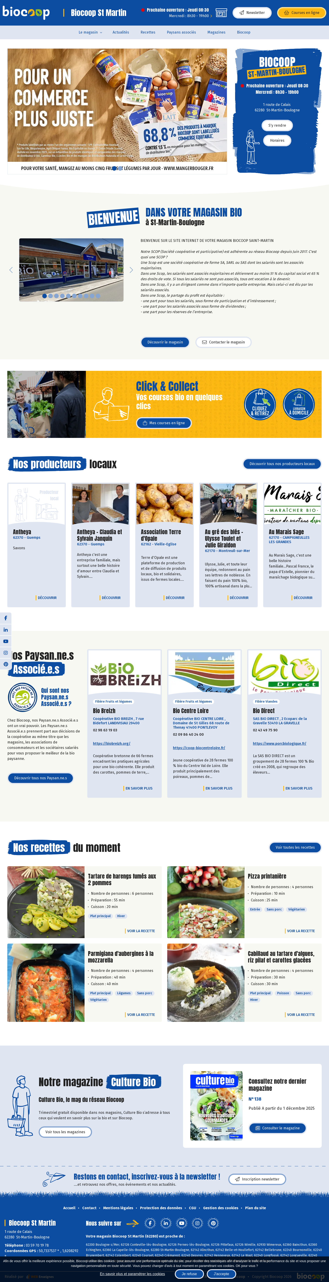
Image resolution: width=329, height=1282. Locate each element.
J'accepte (221, 1274)
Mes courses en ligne (164, 423)
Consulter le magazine (277, 1129)
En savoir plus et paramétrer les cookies (132, 1274)
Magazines (216, 32)
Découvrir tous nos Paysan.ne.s (40, 778)
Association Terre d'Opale (164, 535)
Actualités (121, 32)
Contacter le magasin (223, 342)
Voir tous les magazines (65, 1132)
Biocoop (243, 32)
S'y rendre (277, 125)
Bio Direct (264, 711)
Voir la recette (141, 931)
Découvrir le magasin (165, 342)
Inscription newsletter (257, 1179)
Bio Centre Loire (191, 711)
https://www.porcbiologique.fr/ (279, 743)
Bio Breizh (104, 711)
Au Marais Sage (286, 532)
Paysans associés (181, 32)
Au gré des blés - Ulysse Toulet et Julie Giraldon (228, 538)
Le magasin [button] (88, 32)
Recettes (148, 32)
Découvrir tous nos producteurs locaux (282, 464)
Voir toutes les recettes (295, 847)
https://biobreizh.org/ (111, 743)
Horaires (277, 140)
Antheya (22, 532)
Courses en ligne (301, 12)
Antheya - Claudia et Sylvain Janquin (100, 535)
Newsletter (252, 12)
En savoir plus (139, 788)
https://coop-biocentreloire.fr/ (199, 748)
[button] (11, 111)
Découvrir (48, 597)
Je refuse (189, 1274)
